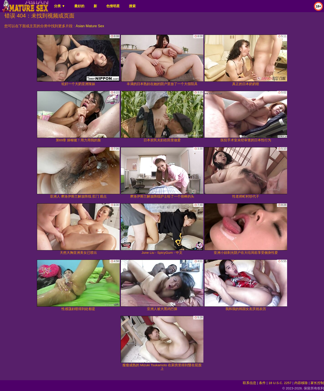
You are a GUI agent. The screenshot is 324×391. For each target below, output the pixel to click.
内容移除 (301, 383)
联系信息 (249, 383)
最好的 (79, 6)
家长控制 (317, 383)
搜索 (132, 6)
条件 (262, 383)
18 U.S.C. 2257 (280, 383)
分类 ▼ (59, 6)
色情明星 (113, 6)
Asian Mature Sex (90, 26)
